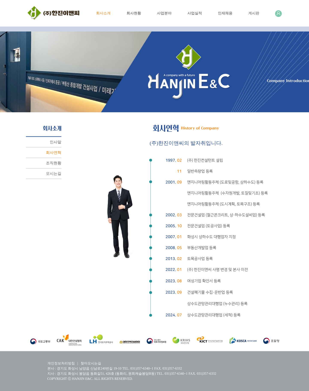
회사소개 (103, 13)
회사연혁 (53, 152)
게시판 (253, 13)
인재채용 (225, 13)
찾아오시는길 (91, 363)
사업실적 (194, 13)
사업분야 (164, 13)
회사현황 (134, 13)
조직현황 (53, 163)
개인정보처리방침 (61, 363)
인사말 (55, 142)
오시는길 (53, 173)
